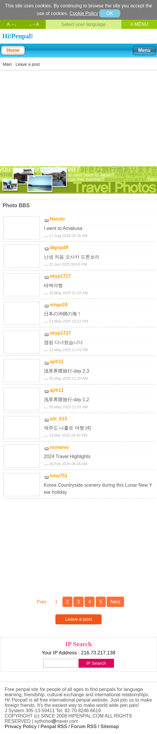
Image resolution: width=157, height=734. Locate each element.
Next (115, 601)
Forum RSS (84, 726)
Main (7, 64)
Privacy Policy (21, 726)
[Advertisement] (79, 118)
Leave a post (28, 64)
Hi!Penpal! (17, 36)
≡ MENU (139, 24)
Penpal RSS (54, 726)
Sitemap (109, 726)
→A (34, 24)
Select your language (83, 24)
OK (109, 13)
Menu (144, 50)
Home (12, 50)
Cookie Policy (84, 13)
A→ (11, 24)
